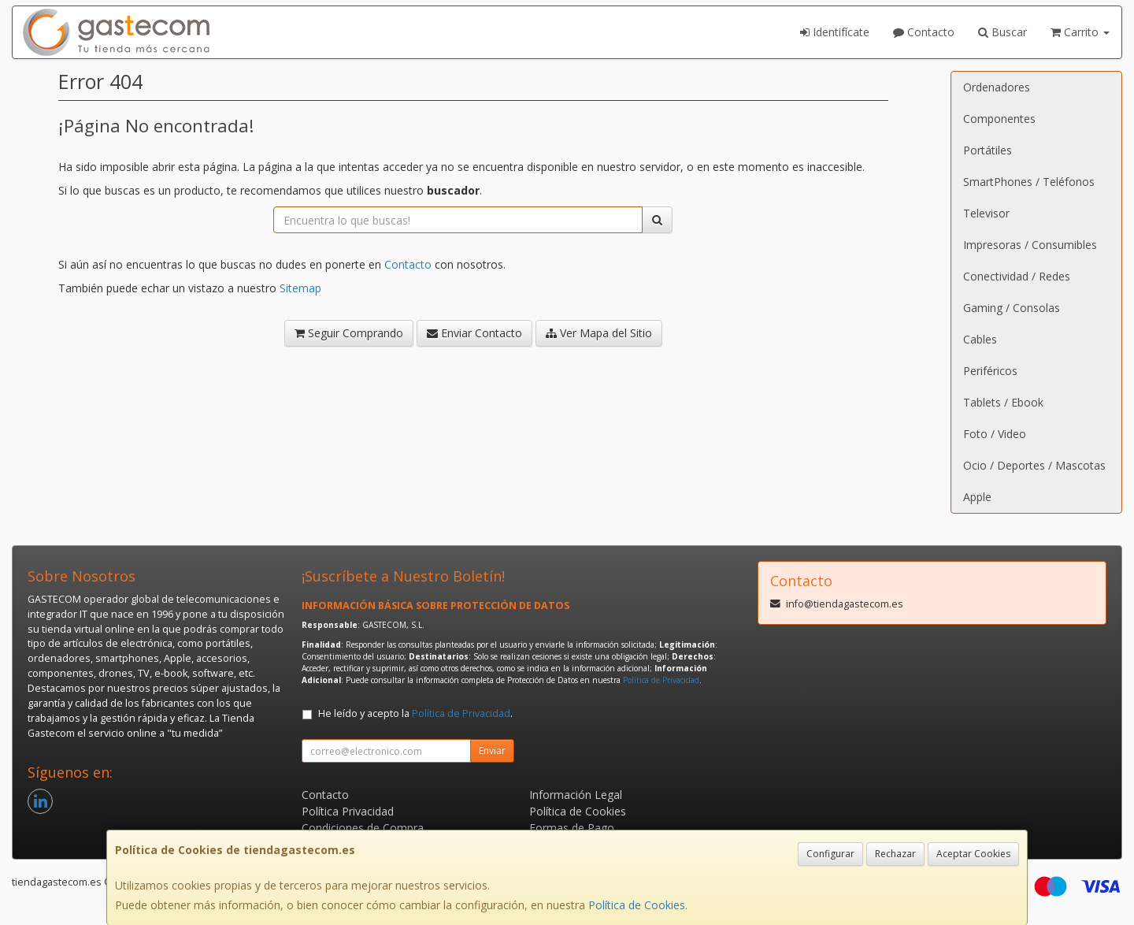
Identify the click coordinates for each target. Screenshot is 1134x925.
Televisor (986, 213)
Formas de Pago (571, 827)
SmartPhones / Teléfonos (1029, 181)
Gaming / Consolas (1011, 307)
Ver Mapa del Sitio (599, 332)
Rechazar (895, 853)
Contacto (923, 31)
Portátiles (987, 150)
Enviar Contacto (474, 332)
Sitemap (300, 287)
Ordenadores (996, 87)
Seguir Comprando (349, 332)
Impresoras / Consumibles (1030, 244)
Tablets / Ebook (1003, 402)
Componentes (999, 118)
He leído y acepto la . (415, 713)
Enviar (492, 750)
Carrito (1080, 31)
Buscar (1002, 31)
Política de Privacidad (661, 679)
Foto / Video (994, 433)
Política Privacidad (348, 811)
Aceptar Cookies (973, 853)
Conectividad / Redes (1016, 276)
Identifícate (834, 31)
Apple (977, 496)
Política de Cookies (636, 904)
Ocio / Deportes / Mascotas (1034, 465)
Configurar (830, 853)
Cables (980, 339)
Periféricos (990, 370)
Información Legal (575, 794)
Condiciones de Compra (363, 827)
